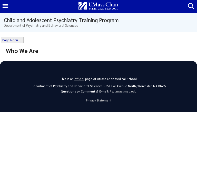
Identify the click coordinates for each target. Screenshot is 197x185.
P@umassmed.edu (123, 91)
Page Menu (10, 40)
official (79, 79)
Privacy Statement (98, 100)
